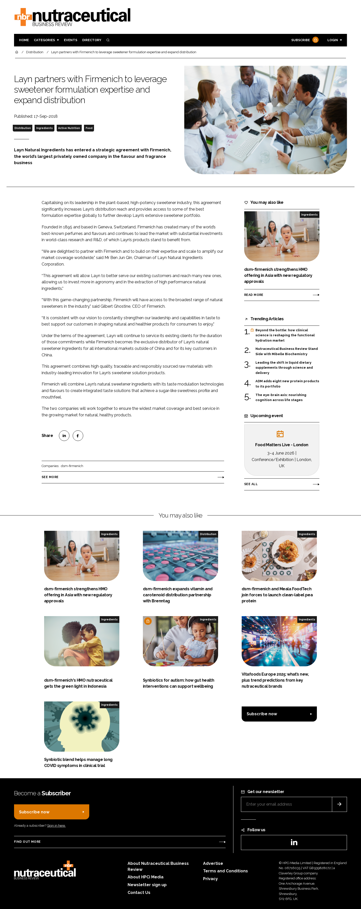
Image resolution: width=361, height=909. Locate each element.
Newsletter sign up (147, 884)
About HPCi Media (145, 877)
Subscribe (304, 40)
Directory (91, 40)
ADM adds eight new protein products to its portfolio (287, 384)
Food (89, 127)
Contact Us (139, 892)
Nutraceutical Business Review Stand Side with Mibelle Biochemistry (286, 351)
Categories (44, 40)
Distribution (23, 127)
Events (70, 40)
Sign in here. (56, 825)
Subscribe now (262, 713)
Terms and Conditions (225, 871)
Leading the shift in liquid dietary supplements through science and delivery (284, 367)
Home (24, 40)
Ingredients (44, 127)
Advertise (213, 863)
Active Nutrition (69, 127)
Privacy (210, 878)
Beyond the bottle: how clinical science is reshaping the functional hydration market (285, 335)
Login (332, 40)
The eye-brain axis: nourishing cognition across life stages (280, 398)
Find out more (27, 841)
